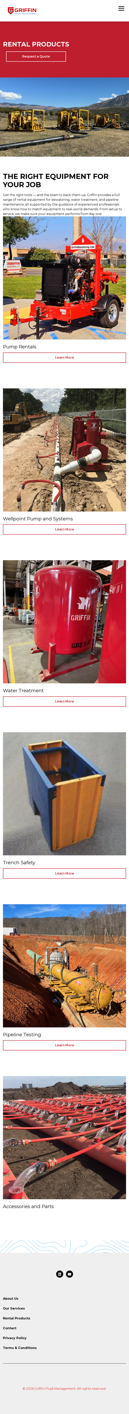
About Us (10, 1299)
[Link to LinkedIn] (59, 1274)
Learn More (64, 357)
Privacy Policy (15, 1338)
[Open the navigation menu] (121, 8)
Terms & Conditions (20, 1348)
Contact (9, 1328)
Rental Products (16, 1318)
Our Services (14, 1308)
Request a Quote (36, 56)
